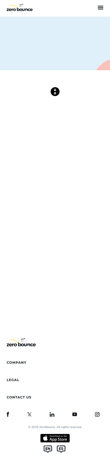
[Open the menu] (100, 7)
